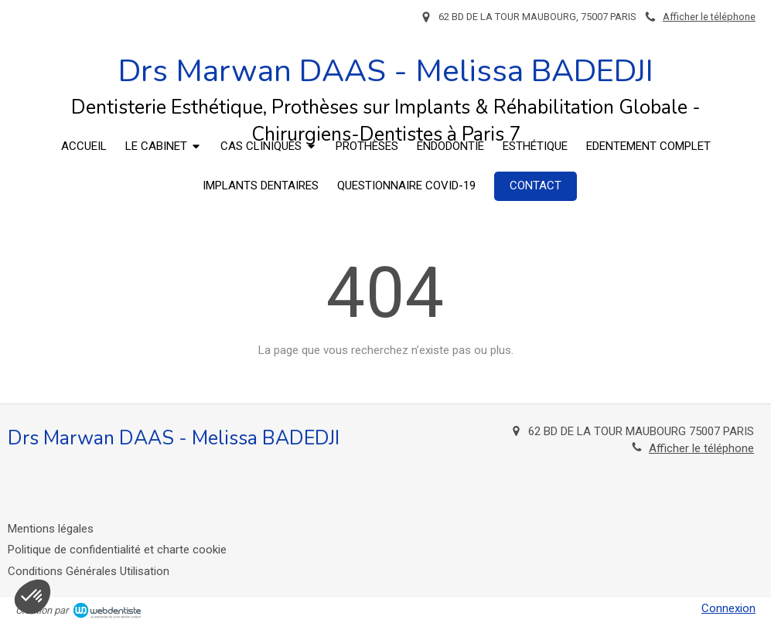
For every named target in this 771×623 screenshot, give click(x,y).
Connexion (728, 608)
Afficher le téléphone (709, 16)
